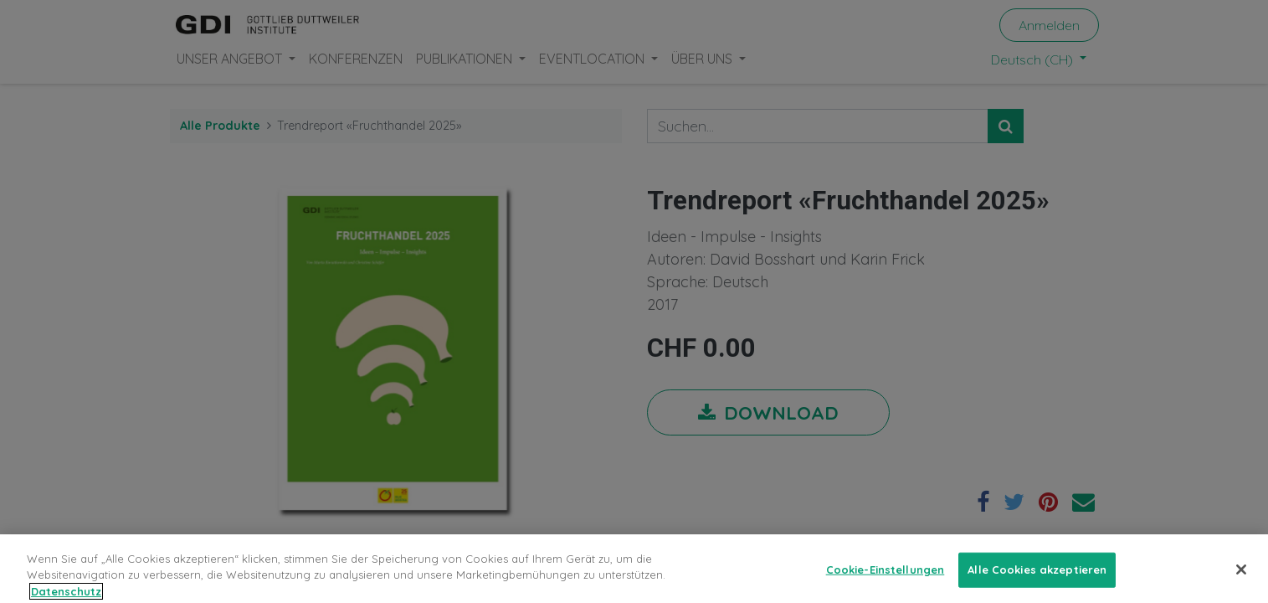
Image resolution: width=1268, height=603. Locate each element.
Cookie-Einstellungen (885, 579)
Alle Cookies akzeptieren (1037, 579)
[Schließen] (1241, 579)
